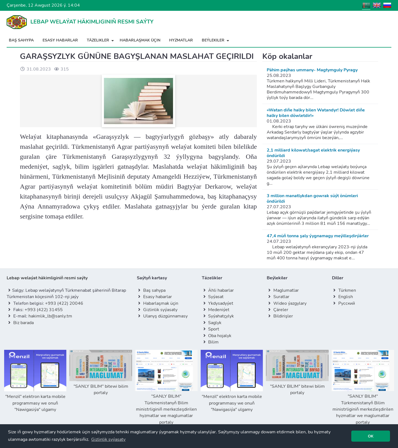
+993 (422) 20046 (64, 303)
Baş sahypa (21, 40)
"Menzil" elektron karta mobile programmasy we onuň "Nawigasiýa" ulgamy (35, 381)
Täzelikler (101, 40)
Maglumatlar (286, 290)
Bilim (213, 342)
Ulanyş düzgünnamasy (165, 316)
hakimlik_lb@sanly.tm (50, 316)
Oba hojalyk (219, 336)
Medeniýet (218, 310)
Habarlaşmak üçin (140, 40)
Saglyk (214, 323)
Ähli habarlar (221, 290)
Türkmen (347, 290)
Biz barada (23, 323)
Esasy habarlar (60, 40)
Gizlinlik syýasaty (160, 310)
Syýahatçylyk (221, 316)
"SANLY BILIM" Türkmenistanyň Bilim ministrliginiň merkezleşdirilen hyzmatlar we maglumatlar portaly (166, 387)
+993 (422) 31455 (44, 310)
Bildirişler (283, 316)
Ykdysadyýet (220, 303)
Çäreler (280, 310)
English (345, 297)
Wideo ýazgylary (290, 303)
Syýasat (216, 297)
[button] (108, 439)
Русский (346, 303)
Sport (213, 329)
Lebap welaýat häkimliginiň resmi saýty (47, 278)
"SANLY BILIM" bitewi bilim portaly (100, 373)
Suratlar (281, 297)
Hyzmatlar (181, 40)
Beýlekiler (216, 40)
